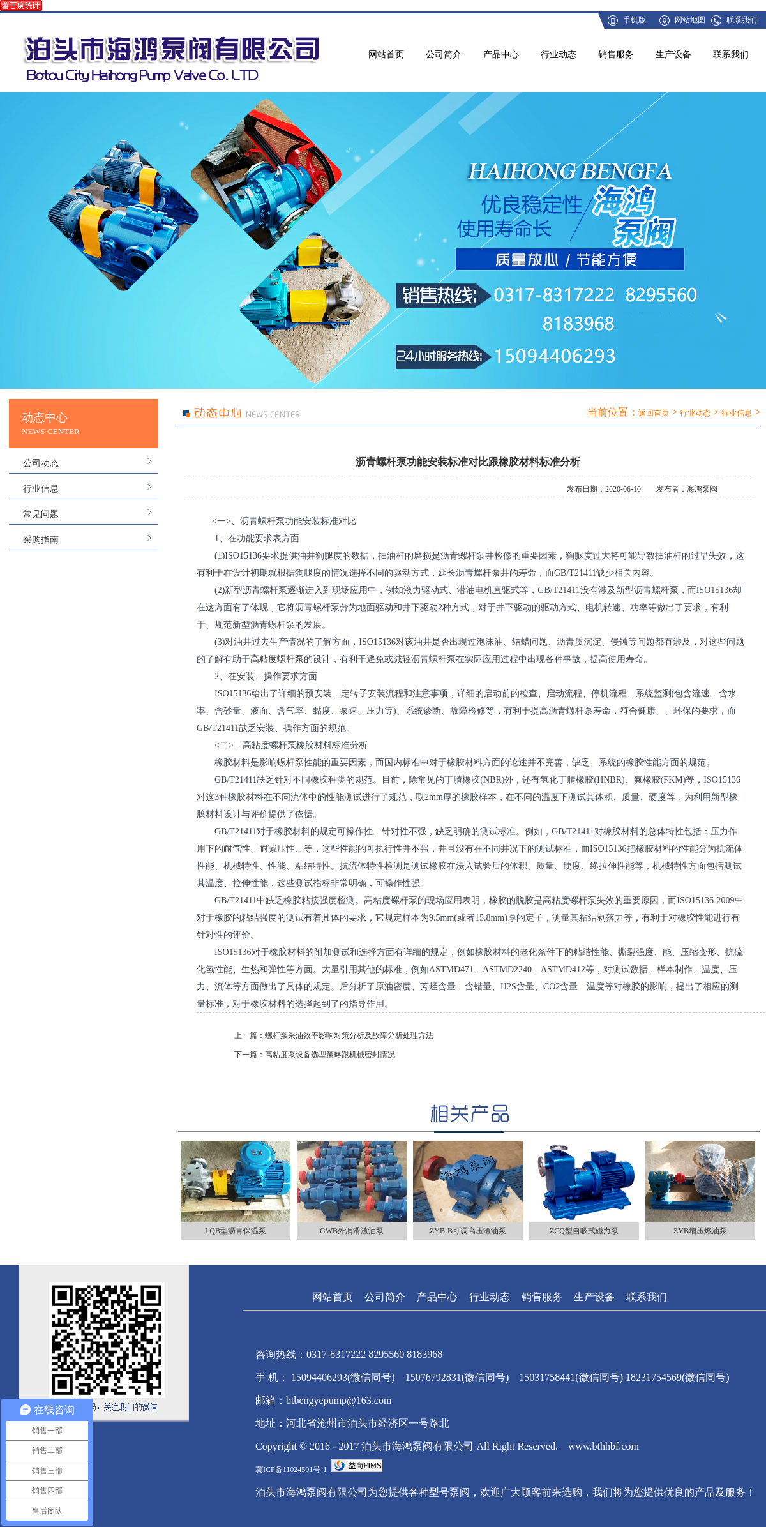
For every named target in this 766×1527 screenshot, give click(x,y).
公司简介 (444, 54)
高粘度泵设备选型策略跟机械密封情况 (330, 1054)
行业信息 (41, 488)
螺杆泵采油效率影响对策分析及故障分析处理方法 (349, 1035)
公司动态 (41, 463)
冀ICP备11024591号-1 (291, 1469)
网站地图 (690, 19)
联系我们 (741, 19)
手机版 (634, 19)
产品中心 (501, 54)
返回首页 (653, 413)
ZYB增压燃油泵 (700, 1230)
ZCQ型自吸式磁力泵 (584, 1230)
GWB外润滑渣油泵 (352, 1230)
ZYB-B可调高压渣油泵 (468, 1230)
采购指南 (41, 540)
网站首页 (386, 54)
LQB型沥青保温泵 (235, 1230)
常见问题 (41, 514)
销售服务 (616, 54)
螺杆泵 (290, 762)
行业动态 (558, 54)
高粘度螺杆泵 (277, 659)
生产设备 (673, 54)
